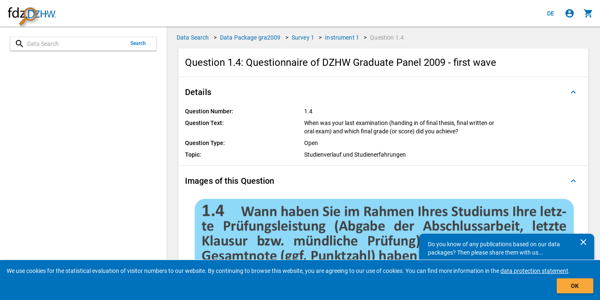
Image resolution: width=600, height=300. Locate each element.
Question (387, 37)
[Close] (583, 242)
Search (138, 43)
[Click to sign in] (569, 13)
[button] (383, 92)
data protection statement (534, 271)
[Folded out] (573, 92)
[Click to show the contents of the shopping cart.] (588, 13)
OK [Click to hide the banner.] (575, 285)
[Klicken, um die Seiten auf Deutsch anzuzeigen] (550, 13)
